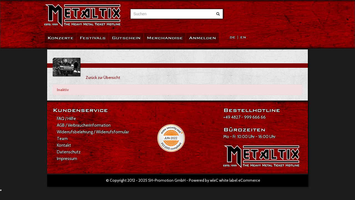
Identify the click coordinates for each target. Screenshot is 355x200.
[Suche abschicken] (218, 14)
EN (243, 37)
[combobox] (171, 14)
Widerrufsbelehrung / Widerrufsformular (93, 131)
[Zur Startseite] (82, 15)
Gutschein (126, 38)
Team (62, 138)
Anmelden (202, 38)
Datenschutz (69, 151)
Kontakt (64, 145)
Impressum (67, 158)
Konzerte (60, 38)
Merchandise (165, 38)
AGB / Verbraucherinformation (84, 125)
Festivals (93, 38)
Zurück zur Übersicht (103, 77)
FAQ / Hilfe (66, 118)
